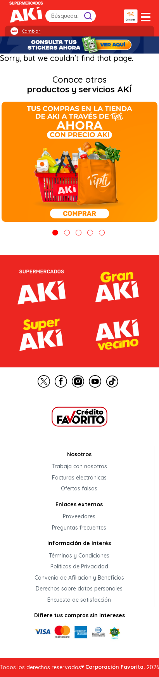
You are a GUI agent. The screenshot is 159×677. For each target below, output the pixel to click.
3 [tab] (78, 232)
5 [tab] (102, 232)
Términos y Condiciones (79, 555)
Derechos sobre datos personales (79, 588)
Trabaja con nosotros (79, 466)
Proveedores (79, 516)
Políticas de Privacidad (79, 566)
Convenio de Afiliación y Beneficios (79, 577)
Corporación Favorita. (115, 666)
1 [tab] (55, 232)
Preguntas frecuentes (79, 527)
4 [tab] (90, 232)
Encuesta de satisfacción (79, 599)
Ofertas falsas (79, 488)
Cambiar (31, 31)
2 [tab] (67, 232)
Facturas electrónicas (79, 477)
